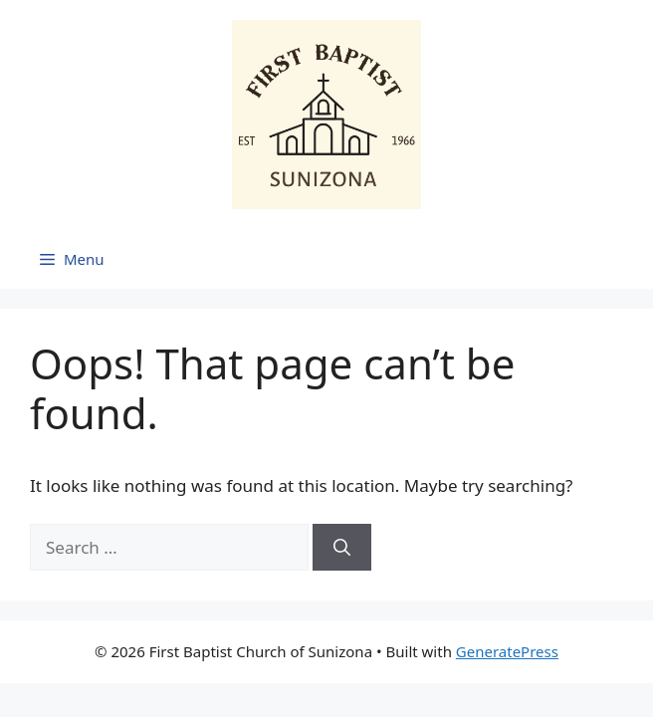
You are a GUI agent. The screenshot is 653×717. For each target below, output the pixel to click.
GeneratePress (507, 651)
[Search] (342, 548)
